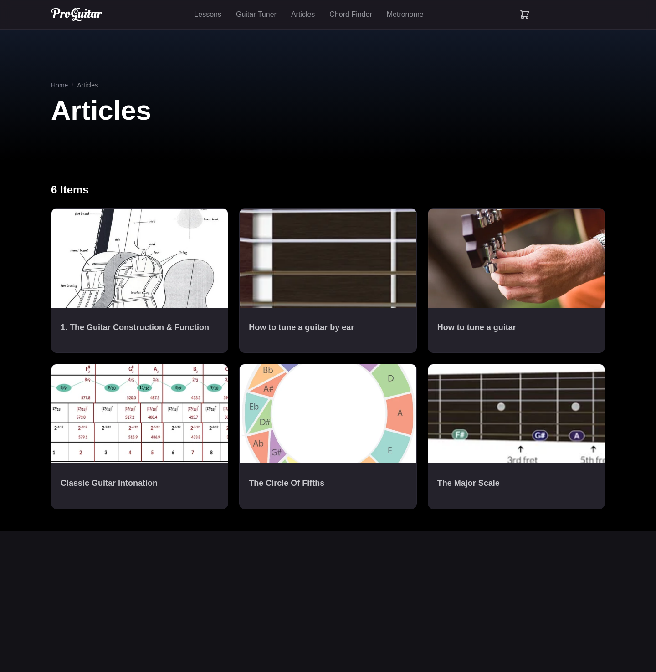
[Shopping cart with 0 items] (525, 14)
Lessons (207, 14)
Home (59, 85)
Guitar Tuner (256, 14)
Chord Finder (350, 14)
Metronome (405, 14)
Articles (303, 14)
